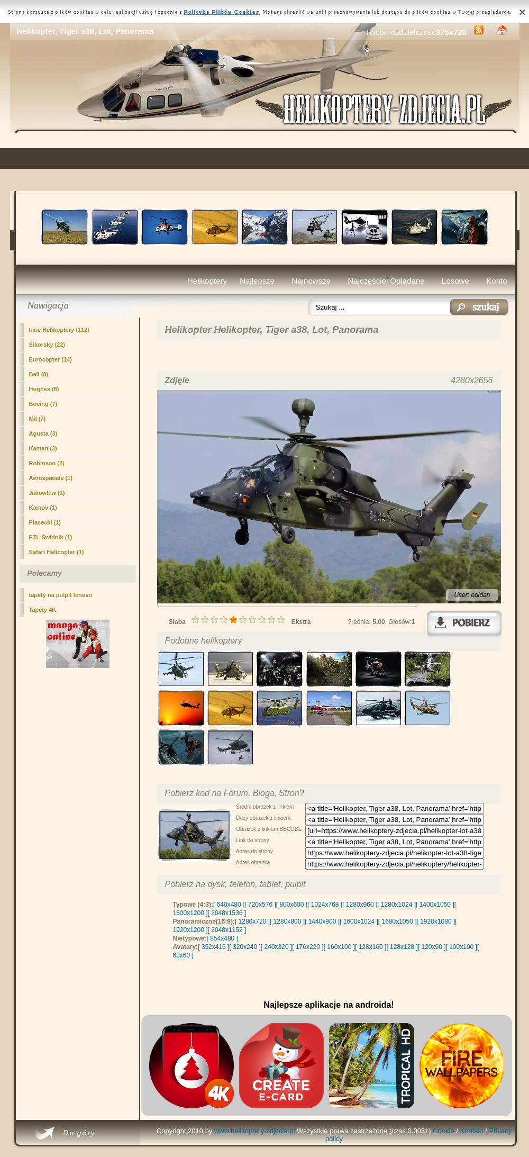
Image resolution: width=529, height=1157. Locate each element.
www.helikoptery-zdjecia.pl (254, 1131)
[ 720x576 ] (260, 904)
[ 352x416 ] (213, 947)
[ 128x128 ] (401, 947)
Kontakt (472, 1131)
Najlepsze (257, 280)
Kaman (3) (43, 448)
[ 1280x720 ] (252, 921)
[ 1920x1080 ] (436, 921)
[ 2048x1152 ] (227, 930)
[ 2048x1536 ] (227, 913)
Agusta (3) (43, 433)
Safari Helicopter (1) (56, 552)
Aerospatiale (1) (51, 478)
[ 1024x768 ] (324, 904)
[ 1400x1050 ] (435, 904)
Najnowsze (311, 280)
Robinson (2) (47, 463)
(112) (59, 330)
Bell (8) (39, 374)
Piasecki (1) (45, 522)
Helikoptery (207, 280)
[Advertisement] (264, 162)
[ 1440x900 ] (322, 921)
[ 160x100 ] (339, 947)
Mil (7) (37, 418)
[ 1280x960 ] (359, 904)
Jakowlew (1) (47, 493)
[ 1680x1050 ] (397, 921)
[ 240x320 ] (276, 947)
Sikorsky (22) (47, 344)
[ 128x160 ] (370, 947)
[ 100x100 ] (461, 947)
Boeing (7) (43, 404)
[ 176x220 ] (307, 947)
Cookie (443, 1131)
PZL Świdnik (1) (50, 537)
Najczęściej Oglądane (386, 280)
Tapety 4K (43, 610)
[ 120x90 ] (432, 947)
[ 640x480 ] (228, 904)
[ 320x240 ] (244, 947)
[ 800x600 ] (291, 904)
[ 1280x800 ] (287, 921)
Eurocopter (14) (50, 359)
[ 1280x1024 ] (396, 904)
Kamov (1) (43, 507)
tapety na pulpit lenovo (61, 595)
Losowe (455, 280)
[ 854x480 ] (222, 938)
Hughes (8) (44, 389)
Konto (496, 280)
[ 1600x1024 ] (359, 921)
